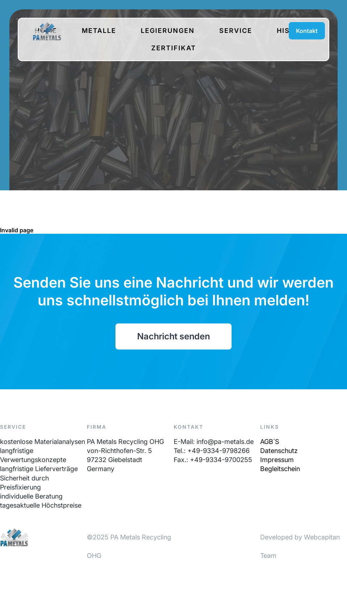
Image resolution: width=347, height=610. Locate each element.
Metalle (99, 30)
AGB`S (269, 441)
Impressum (277, 459)
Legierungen (168, 30)
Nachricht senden (173, 336)
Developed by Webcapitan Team (300, 546)
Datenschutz (279, 450)
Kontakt (307, 30)
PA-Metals (47, 31)
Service (235, 30)
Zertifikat (173, 48)
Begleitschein (280, 469)
